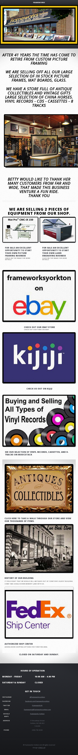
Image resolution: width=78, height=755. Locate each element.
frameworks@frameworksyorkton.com (37, 710)
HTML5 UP (41, 748)
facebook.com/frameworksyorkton (37, 701)
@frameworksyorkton (37, 697)
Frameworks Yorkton (37, 714)
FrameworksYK (37, 705)
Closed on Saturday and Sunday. (39, 654)
